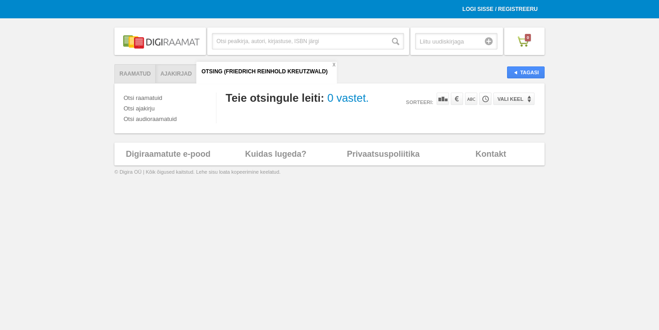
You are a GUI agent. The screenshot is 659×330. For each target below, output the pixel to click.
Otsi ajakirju (139, 108)
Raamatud (135, 74)
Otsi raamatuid (143, 97)
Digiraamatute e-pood (168, 154)
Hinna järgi (457, 99)
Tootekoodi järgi (485, 99)
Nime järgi (471, 99)
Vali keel (510, 99)
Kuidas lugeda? (275, 154)
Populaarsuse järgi (443, 99)
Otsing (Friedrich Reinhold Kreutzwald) (264, 71)
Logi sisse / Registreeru (500, 9)
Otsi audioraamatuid (150, 119)
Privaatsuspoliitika (383, 154)
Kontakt (490, 154)
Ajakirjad (176, 74)
